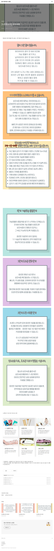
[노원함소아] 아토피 (7, 477)
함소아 (2, 545)
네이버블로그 (3, 543)
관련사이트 (3, 538)
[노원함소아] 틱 (6, 479)
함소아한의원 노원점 (6, 1)
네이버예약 (3, 542)
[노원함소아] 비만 (7, 480)
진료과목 (5, 475)
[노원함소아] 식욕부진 (8, 483)
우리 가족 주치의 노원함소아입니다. (10, 524)
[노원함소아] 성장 (7, 482)
